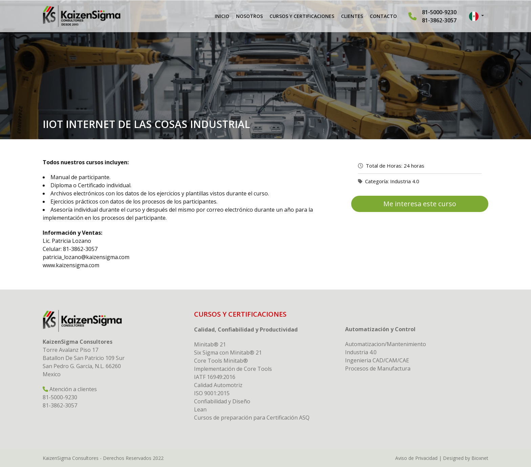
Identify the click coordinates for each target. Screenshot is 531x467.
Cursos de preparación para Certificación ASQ (252, 417)
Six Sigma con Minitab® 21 (228, 352)
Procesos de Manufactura (377, 368)
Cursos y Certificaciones (302, 16)
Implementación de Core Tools (233, 369)
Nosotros (249, 16)
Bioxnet (479, 458)
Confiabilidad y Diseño (222, 401)
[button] (476, 16)
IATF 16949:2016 (214, 377)
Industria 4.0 (404, 181)
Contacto (383, 16)
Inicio (222, 16)
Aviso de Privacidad (416, 458)
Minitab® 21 (210, 344)
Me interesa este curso (419, 203)
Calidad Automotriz (218, 385)
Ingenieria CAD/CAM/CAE (377, 360)
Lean (200, 409)
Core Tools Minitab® (221, 360)
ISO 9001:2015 (212, 393)
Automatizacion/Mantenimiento (385, 344)
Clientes (352, 16)
